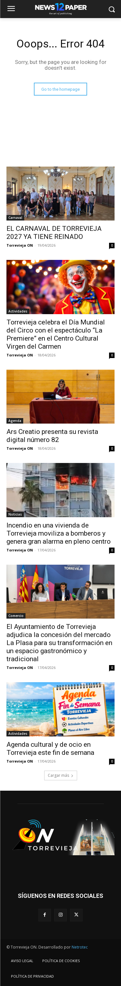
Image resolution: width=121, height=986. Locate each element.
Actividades (17, 311)
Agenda (14, 420)
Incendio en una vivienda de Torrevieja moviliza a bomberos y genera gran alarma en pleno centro (58, 533)
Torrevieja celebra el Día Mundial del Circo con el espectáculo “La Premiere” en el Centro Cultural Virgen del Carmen (55, 334)
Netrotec (80, 947)
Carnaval (15, 217)
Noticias (15, 514)
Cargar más (61, 775)
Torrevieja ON (19, 245)
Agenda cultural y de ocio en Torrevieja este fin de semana (50, 748)
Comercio (16, 615)
